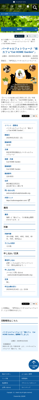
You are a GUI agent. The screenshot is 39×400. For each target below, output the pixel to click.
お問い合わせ (20, 8)
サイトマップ (26, 387)
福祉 (5, 41)
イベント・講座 (30, 39)
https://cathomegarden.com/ (18, 200)
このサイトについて (4, 9)
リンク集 (5, 378)
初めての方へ (6, 374)
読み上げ (20, 36)
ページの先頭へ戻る (33, 366)
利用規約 (24, 378)
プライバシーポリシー (29, 383)
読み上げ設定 (33, 36)
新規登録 (12, 8)
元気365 (23, 396)
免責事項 (5, 383)
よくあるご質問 (27, 374)
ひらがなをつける (21, 2)
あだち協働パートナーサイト (10, 39)
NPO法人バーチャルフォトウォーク (22, 61)
